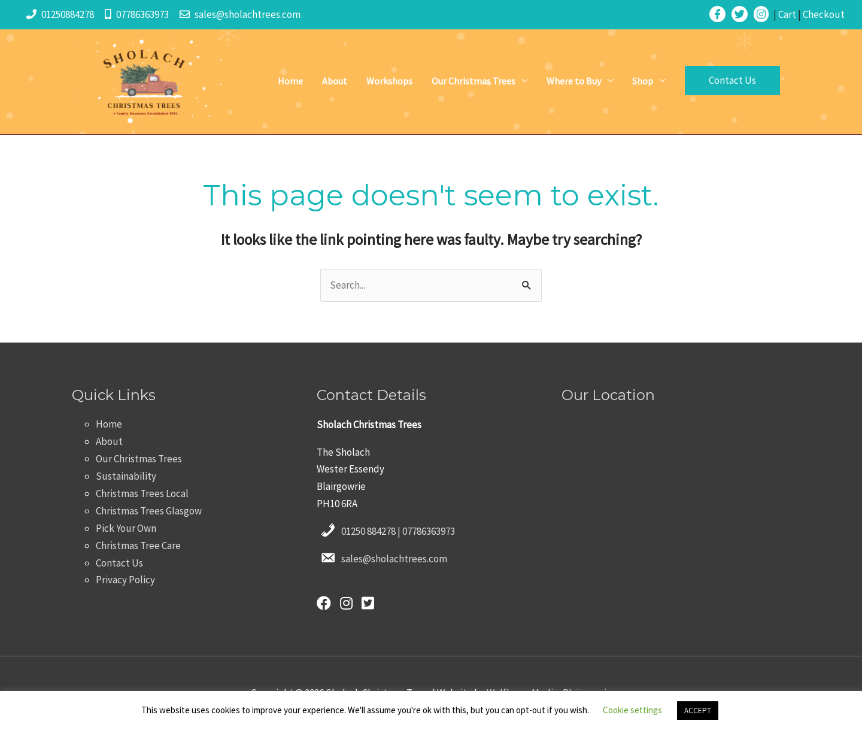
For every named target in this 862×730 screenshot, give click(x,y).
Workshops (389, 81)
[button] (732, 80)
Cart (787, 14)
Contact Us (119, 563)
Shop (642, 81)
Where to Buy (574, 81)
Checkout (824, 14)
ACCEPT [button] (697, 710)
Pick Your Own (126, 528)
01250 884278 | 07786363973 (398, 531)
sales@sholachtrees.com (248, 14)
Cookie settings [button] (632, 710)
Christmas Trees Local (142, 493)
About (334, 81)
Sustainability (126, 476)
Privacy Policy (125, 579)
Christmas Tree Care (138, 545)
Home (290, 81)
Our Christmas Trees (473, 81)
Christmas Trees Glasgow (149, 510)
